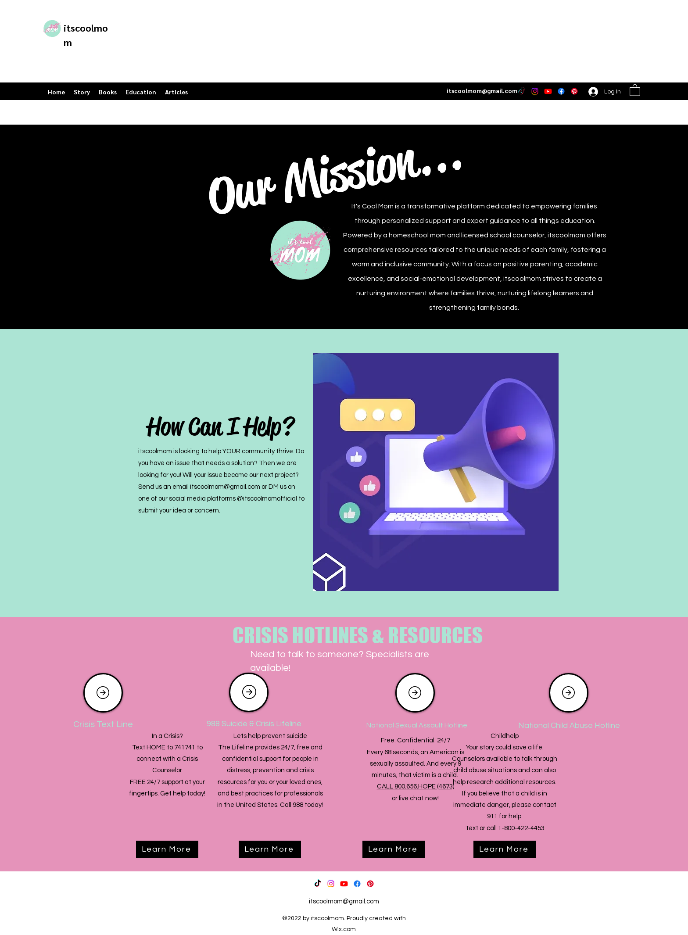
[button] (635, 89)
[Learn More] (167, 849)
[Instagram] (534, 91)
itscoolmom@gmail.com (482, 90)
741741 (184, 747)
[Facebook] (561, 91)
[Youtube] (548, 91)
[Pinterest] (574, 91)
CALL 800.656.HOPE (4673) (415, 786)
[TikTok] (521, 91)
